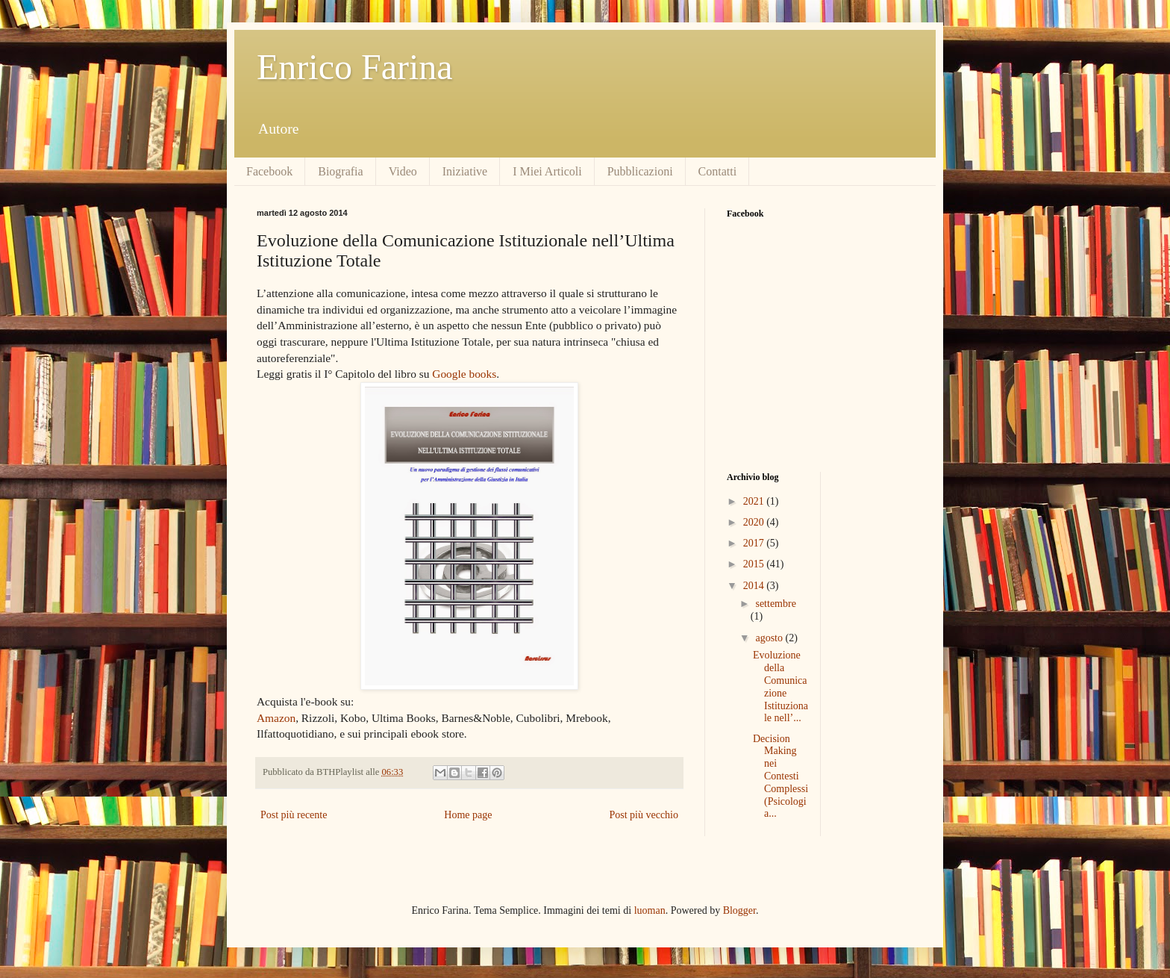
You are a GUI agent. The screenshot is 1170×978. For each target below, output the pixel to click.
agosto (770, 638)
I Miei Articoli (547, 171)
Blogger (739, 910)
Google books (464, 373)
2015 (755, 564)
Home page (468, 814)
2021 (755, 501)
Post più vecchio (643, 814)
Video (403, 171)
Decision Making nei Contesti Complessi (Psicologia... (780, 776)
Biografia (340, 171)
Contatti (717, 171)
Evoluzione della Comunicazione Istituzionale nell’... (780, 686)
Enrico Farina (355, 67)
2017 (755, 543)
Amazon (276, 717)
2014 (755, 585)
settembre (775, 603)
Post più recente (293, 814)
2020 (755, 522)
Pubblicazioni (640, 171)
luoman (650, 910)
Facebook (269, 171)
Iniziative (464, 171)
